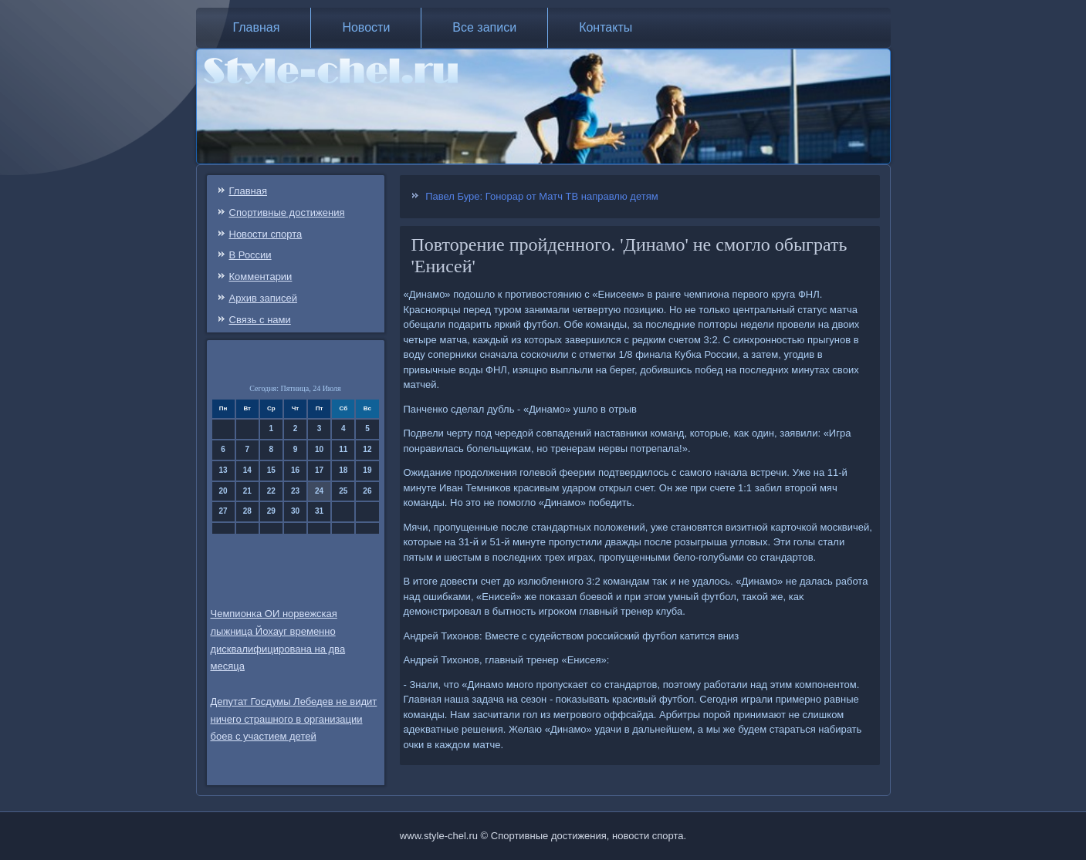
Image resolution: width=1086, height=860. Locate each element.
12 (367, 449)
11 (343, 449)
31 (319, 511)
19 (367, 470)
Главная (256, 27)
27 (223, 511)
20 (223, 491)
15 (271, 470)
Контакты (605, 27)
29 (271, 511)
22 (271, 491)
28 (247, 511)
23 (295, 491)
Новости (366, 27)
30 (295, 511)
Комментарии (261, 276)
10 (319, 449)
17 (319, 470)
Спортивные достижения (287, 212)
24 (319, 491)
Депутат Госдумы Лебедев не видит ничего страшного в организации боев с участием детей (294, 719)
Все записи (484, 27)
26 (367, 491)
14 (247, 470)
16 (295, 470)
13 (223, 470)
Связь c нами (260, 319)
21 (247, 491)
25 (343, 491)
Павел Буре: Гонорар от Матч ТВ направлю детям (541, 196)
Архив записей (263, 298)
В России (250, 255)
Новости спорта (266, 234)
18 (343, 470)
